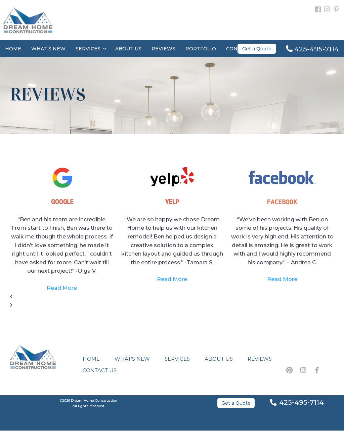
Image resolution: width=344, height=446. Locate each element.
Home (13, 49)
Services (91, 49)
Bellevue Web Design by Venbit (172, 438)
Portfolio (200, 49)
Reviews (163, 49)
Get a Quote (256, 49)
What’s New (48, 49)
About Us (128, 49)
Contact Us (100, 370)
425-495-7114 (312, 49)
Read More (62, 288)
